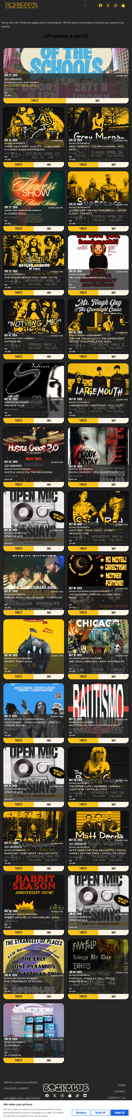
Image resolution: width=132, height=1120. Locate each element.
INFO (97, 101)
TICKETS (34, 100)
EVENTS (119, 1091)
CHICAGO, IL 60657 (16, 1088)
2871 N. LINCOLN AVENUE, (21, 1082)
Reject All (100, 1112)
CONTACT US (116, 1097)
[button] (85, 5)
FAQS (121, 1085)
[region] (66, 1110)
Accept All (120, 1112)
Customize (81, 1112)
